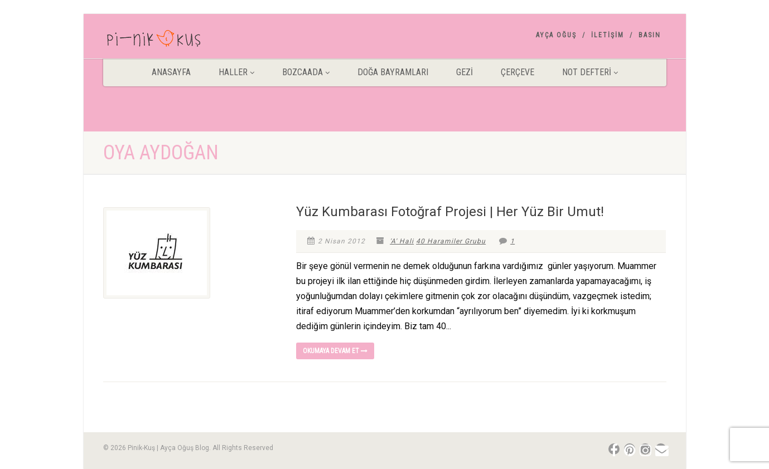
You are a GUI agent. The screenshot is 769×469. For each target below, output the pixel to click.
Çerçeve (517, 72)
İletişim (607, 35)
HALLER (236, 72)
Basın (650, 35)
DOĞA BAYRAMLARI (392, 72)
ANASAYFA (171, 72)
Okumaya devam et (335, 351)
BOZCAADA (306, 72)
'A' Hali (402, 241)
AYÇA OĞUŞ (556, 35)
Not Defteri (590, 72)
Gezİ (464, 72)
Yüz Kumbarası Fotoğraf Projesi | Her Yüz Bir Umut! (450, 211)
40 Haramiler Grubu (451, 241)
